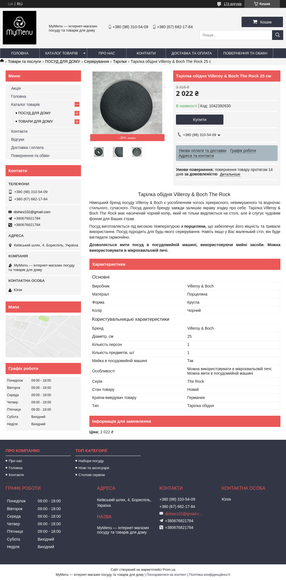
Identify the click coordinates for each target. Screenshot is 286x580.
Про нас (107, 53)
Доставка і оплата (27, 147)
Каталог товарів (61, 53)
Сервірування (96, 61)
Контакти (146, 53)
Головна (19, 53)
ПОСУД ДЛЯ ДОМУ (62, 61)
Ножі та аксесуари (93, 468)
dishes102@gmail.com (32, 212)
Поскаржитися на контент (166, 575)
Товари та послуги (24, 61)
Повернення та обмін (245, 53)
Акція (16, 88)
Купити (199, 119)
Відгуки (17, 139)
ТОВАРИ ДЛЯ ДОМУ (35, 121)
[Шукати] (277, 35)
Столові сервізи (91, 475)
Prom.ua (169, 570)
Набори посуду (91, 461)
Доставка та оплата (191, 53)
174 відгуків (233, 4)
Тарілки (120, 61)
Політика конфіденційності (209, 575)
